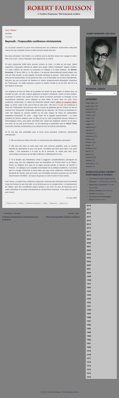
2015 (89, 217)
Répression (53, 203)
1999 (89, 276)
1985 (89, 328)
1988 (89, 317)
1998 (89, 280)
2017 (89, 209)
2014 (89, 220)
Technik (88, 160)
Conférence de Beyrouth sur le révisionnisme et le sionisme (20, 216)
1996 (89, 287)
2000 (89, 273)
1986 (89, 325)
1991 (89, 306)
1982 (89, 340)
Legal (88, 118)
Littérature (89, 136)
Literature (89, 133)
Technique (89, 163)
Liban (45, 203)
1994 (89, 295)
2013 (89, 224)
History (88, 115)
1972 (89, 377)
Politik (88, 145)
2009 (89, 239)
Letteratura (90, 127)
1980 (89, 347)
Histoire (88, 112)
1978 (89, 355)
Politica (88, 139)
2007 (89, 246)
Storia (88, 154)
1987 (89, 321)
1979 (89, 351)
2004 (89, 258)
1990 (89, 310)
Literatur (89, 130)
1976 (89, 362)
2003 (89, 261)
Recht (88, 151)
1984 (89, 332)
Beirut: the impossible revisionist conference (61, 215)
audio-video (90, 106)
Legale (88, 124)
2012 (89, 228)
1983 (89, 336)
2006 (89, 250)
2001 (89, 269)
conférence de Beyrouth (33, 203)
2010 (89, 235)
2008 (89, 243)
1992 (89, 302)
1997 (89, 284)
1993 (89, 299)
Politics (88, 142)
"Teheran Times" (11, 203)
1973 (89, 373)
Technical (89, 157)
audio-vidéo (90, 103)
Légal (88, 121)
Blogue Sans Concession (98, 185)
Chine (21, 203)
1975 (89, 366)
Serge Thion (63, 203)
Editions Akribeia (95, 191)
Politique (8, 33)
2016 (89, 213)
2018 (89, 205)
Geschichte (90, 109)
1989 (89, 314)
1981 (89, 343)
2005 (89, 254)
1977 (89, 358)
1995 (89, 291)
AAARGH (92, 194)
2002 (89, 265)
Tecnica (88, 166)
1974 (89, 369)
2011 (89, 232)
